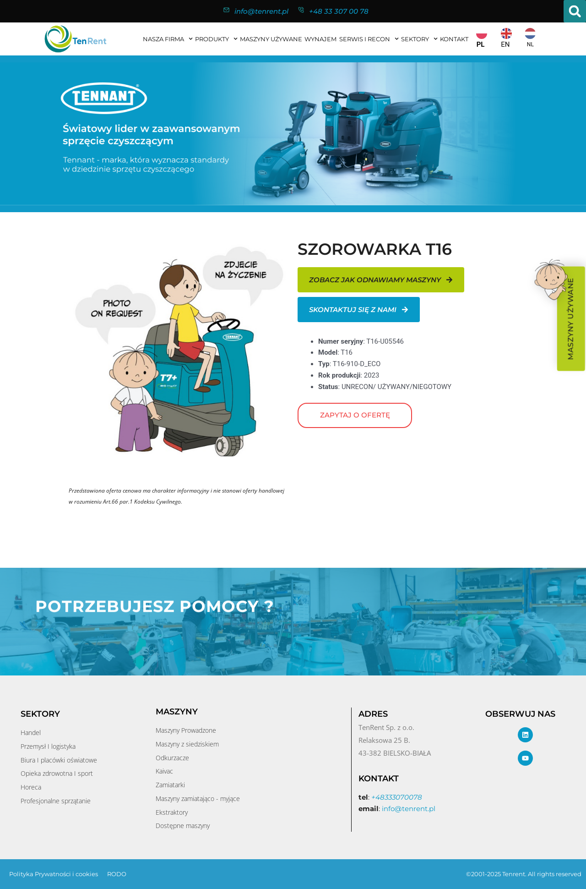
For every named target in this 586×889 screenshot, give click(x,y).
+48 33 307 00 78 (339, 11)
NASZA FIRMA (168, 38)
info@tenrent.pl (261, 11)
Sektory (419, 38)
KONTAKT (454, 39)
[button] (575, 11)
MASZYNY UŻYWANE (271, 39)
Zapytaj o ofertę (355, 415)
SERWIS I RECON (369, 38)
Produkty (216, 38)
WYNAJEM (320, 39)
